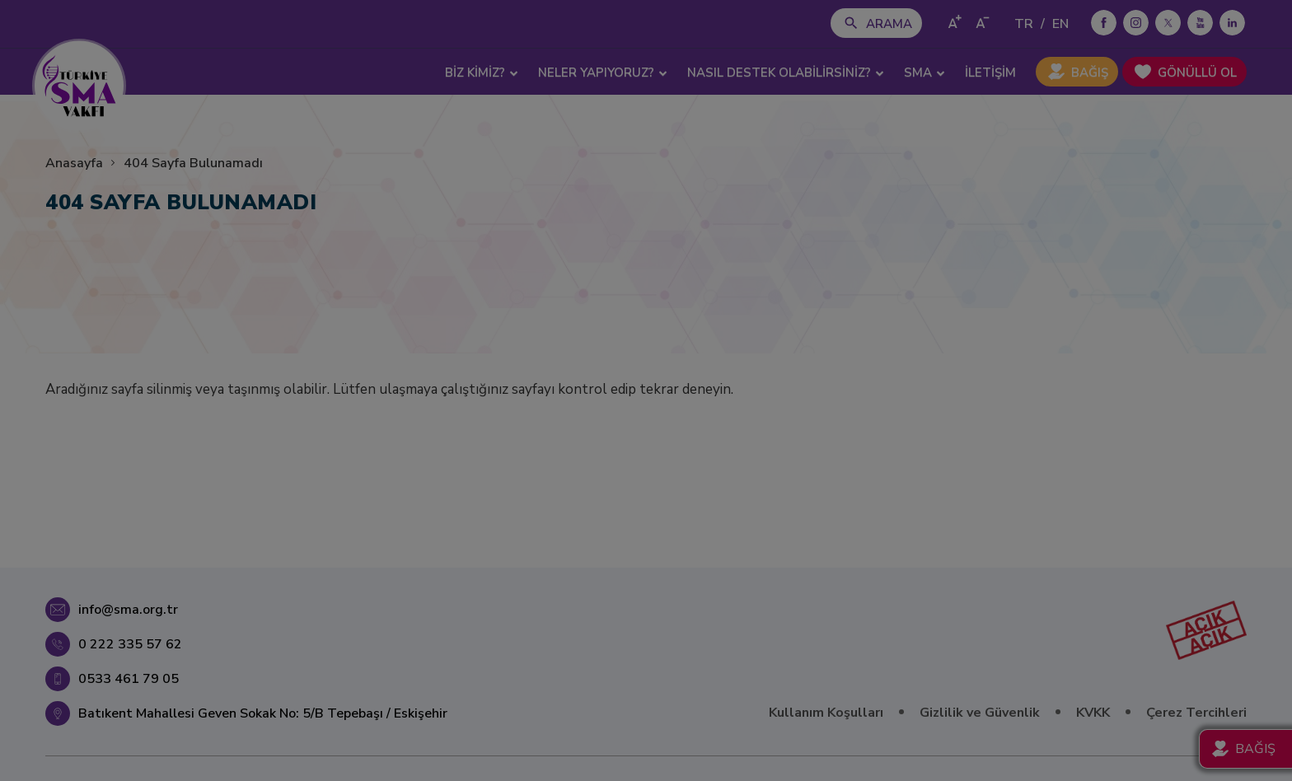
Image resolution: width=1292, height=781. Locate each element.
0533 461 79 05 (128, 679)
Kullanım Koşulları (826, 713)
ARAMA (889, 24)
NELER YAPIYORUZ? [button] (602, 72)
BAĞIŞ (1089, 72)
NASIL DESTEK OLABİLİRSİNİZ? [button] (785, 72)
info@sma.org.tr (128, 610)
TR (1023, 24)
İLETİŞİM (990, 72)
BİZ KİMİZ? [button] (481, 72)
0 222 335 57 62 (130, 644)
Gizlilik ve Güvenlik (980, 713)
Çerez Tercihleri (1196, 713)
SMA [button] (924, 72)
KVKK (1093, 713)
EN (1060, 24)
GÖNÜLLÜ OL (1197, 72)
